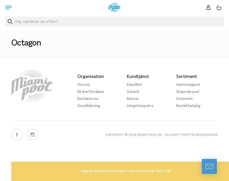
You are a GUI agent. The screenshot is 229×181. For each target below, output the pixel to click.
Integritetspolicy (140, 106)
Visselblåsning (88, 106)
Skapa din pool (187, 92)
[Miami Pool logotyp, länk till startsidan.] (114, 7)
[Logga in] (208, 7)
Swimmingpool (188, 84)
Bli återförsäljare (90, 92)
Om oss (83, 84)
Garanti (133, 92)
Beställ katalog (188, 106)
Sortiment (184, 99)
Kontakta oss (88, 99)
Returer (133, 99)
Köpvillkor (134, 84)
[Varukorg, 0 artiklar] (218, 7)
